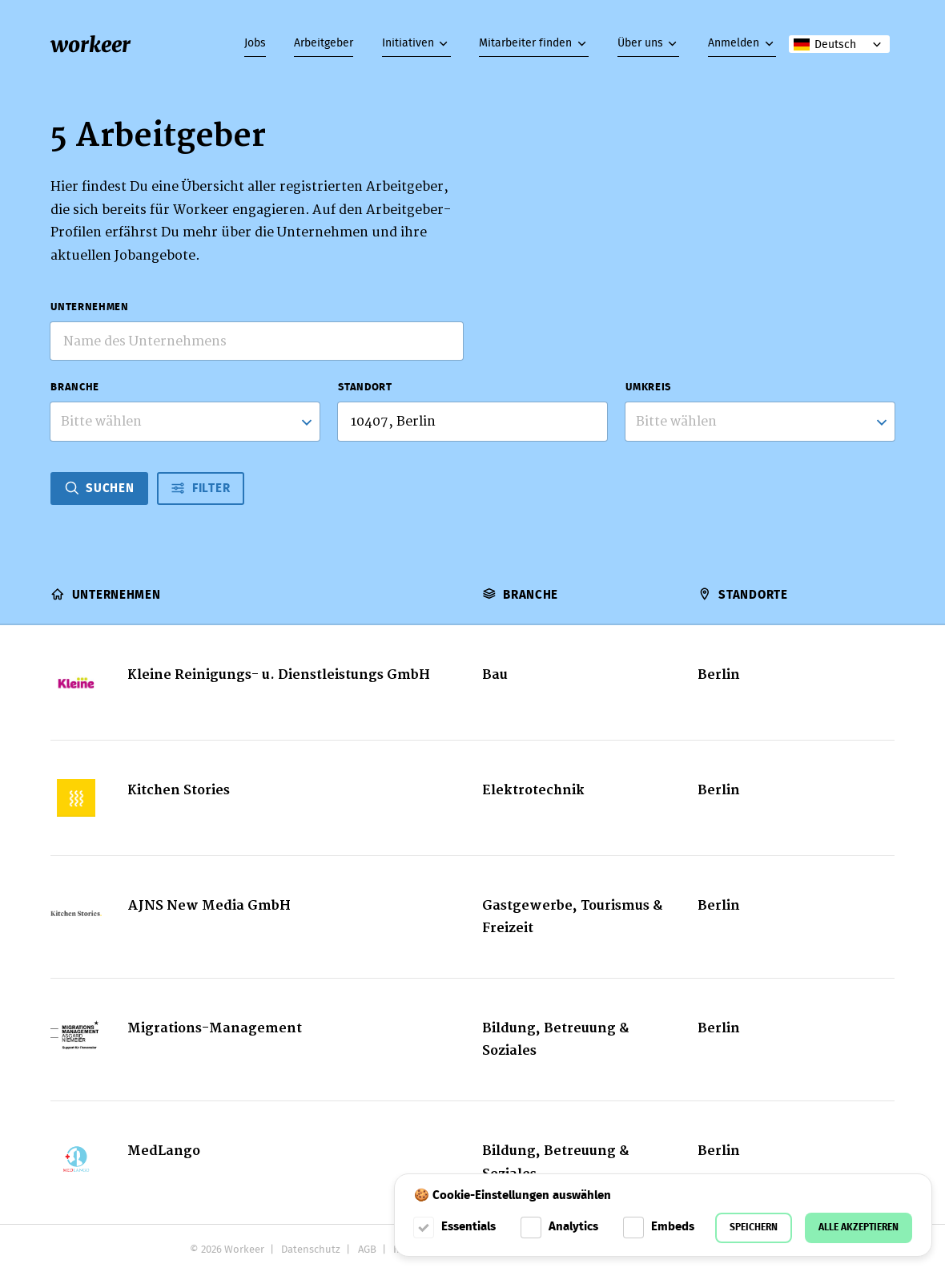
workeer (90, 44)
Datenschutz (310, 1250)
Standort (365, 388)
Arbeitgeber (323, 43)
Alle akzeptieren (858, 1227)
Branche (74, 388)
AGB (367, 1250)
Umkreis (647, 388)
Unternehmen (89, 308)
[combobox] (184, 421)
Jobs (255, 43)
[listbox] (759, 421)
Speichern (754, 1227)
